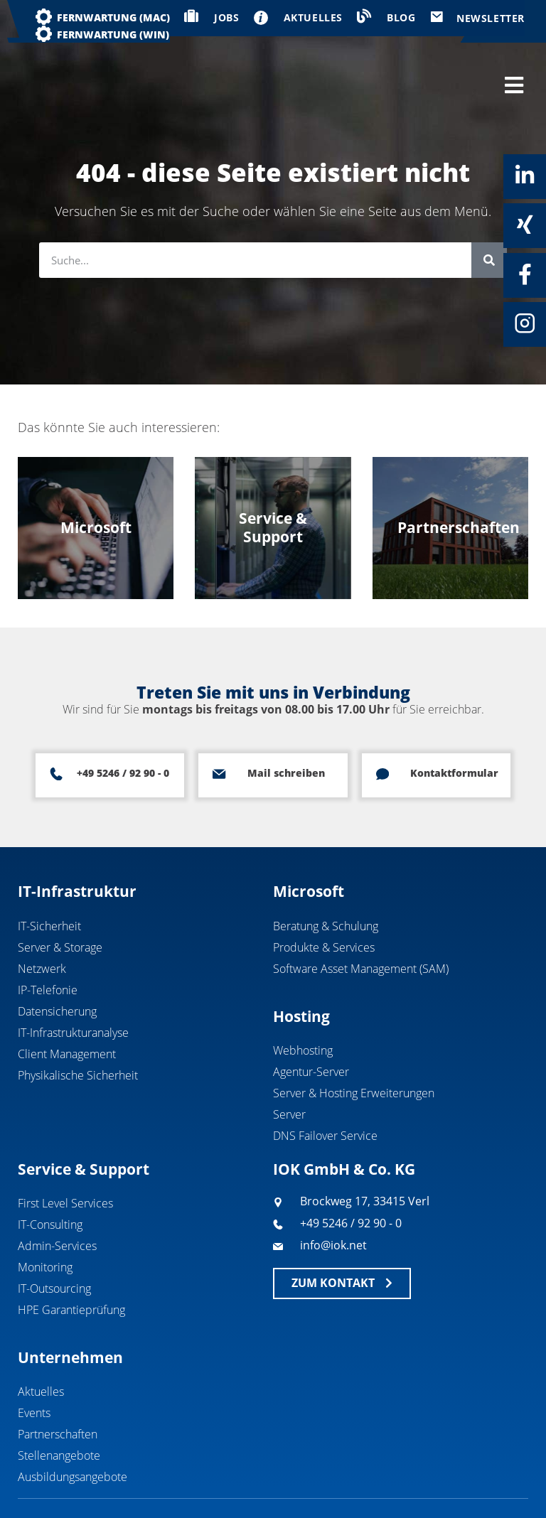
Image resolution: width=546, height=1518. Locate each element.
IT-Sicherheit (49, 880)
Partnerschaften (57, 1388)
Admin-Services (57, 1200)
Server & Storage (60, 902)
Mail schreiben (285, 727)
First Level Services (65, 1158)
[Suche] (489, 214)
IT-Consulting (50, 1179)
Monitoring (45, 1221)
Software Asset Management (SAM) (361, 923)
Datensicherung (57, 966)
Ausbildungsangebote (72, 1431)
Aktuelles (41, 1346)
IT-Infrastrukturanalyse (73, 987)
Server (289, 1069)
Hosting (301, 971)
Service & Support (83, 1124)
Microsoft (308, 846)
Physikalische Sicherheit (78, 1030)
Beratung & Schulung (325, 880)
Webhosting (303, 1005)
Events (34, 1367)
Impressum (420, 1480)
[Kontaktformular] (382, 728)
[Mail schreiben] (219, 728)
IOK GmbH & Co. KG (344, 1124)
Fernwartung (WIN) (113, 34)
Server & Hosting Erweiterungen (353, 1047)
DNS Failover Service (325, 1090)
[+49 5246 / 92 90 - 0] (56, 728)
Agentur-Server (311, 1026)
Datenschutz (501, 1480)
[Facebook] (524, 274)
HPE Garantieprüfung (71, 1264)
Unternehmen (70, 1312)
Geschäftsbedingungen (312, 1480)
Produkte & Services (324, 902)
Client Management (67, 1008)
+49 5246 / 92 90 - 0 (123, 727)
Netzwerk (42, 923)
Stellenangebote (59, 1410)
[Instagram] (524, 323)
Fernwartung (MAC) (113, 17)
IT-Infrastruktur (77, 846)
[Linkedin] (524, 175)
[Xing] (524, 224)
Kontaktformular (454, 727)
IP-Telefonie (47, 944)
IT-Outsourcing (54, 1243)
